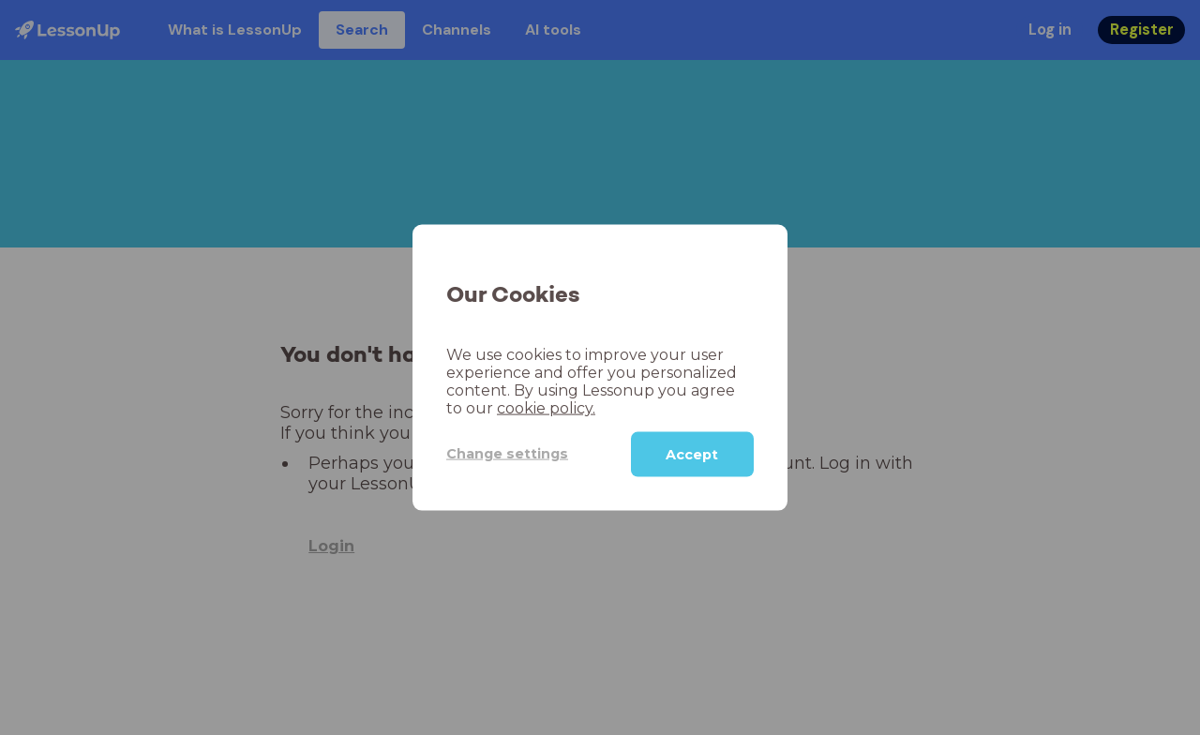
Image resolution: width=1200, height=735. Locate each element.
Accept (692, 453)
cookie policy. (546, 407)
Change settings (507, 453)
